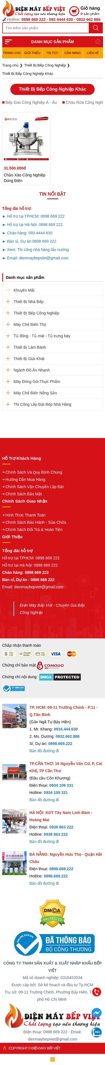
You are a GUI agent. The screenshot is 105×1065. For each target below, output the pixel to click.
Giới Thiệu (32, 53)
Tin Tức (52, 53)
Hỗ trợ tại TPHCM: (19, 558)
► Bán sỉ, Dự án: (17, 241)
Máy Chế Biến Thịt (30, 324)
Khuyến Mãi (24, 290)
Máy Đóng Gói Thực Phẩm (37, 381)
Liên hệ (93, 53)
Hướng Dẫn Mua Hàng (25, 479)
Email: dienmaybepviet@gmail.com (33, 587)
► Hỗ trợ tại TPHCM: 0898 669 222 (33, 216)
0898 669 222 (44, 241)
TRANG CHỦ (12, 53)
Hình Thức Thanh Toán (26, 515)
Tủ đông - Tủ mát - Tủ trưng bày (42, 336)
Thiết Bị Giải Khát (29, 358)
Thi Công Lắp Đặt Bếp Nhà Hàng (42, 404)
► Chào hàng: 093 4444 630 (27, 233)
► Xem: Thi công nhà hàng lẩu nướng (35, 249)
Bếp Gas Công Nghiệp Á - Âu (31, 102)
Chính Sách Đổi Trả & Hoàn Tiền (34, 529)
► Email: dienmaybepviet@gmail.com (35, 258)
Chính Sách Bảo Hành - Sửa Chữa (36, 522)
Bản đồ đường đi (44, 751)
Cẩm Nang (72, 53)
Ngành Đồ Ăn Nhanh (32, 370)
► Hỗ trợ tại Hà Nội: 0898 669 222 (32, 224)
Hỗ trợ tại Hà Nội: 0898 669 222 (30, 565)
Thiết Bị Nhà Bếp (29, 301)
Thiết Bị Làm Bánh (30, 347)
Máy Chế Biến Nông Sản (35, 393)
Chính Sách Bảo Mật (24, 494)
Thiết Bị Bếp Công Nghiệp (36, 313)
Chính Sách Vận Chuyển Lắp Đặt (35, 486)
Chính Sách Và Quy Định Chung (34, 472)
